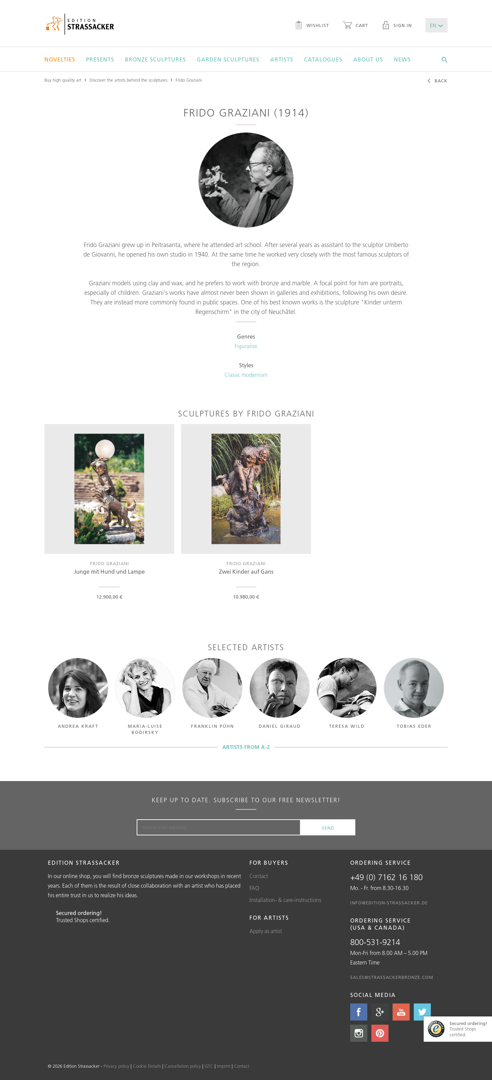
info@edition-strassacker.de (389, 902)
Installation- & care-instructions (285, 900)
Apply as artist (265, 931)
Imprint (223, 1066)
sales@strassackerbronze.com (391, 977)
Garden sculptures (228, 59)
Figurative (246, 346)
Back (437, 81)
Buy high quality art (62, 80)
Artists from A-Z (246, 747)
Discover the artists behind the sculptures (128, 80)
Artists (281, 59)
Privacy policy (116, 1066)
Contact (258, 876)
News (402, 59)
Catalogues (323, 59)
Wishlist (312, 26)
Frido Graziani (189, 80)
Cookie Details (147, 1066)
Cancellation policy (183, 1066)
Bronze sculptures (155, 59)
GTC (209, 1066)
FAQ (254, 888)
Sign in (397, 26)
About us (368, 59)
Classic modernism (246, 374)
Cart (355, 25)
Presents (100, 59)
